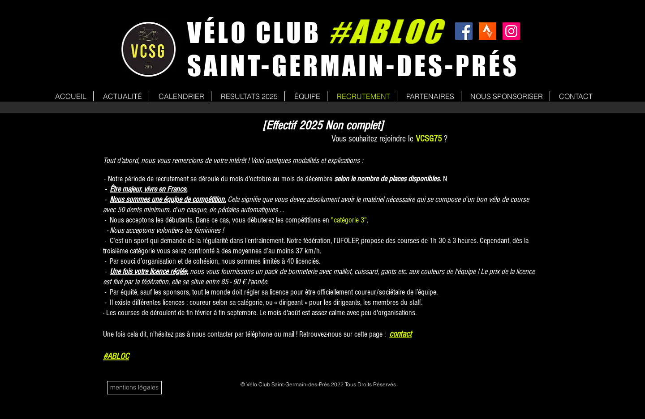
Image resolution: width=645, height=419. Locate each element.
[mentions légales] (134, 387)
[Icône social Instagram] (511, 31)
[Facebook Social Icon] (464, 31)
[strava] (487, 31)
